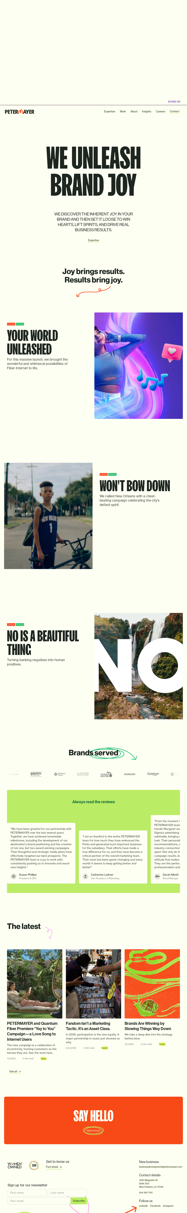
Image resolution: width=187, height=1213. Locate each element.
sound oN (174, 101)
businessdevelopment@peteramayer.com (159, 1166)
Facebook (155, 1206)
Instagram (168, 1206)
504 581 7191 (146, 1192)
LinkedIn (143, 1206)
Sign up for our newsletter (27, 1185)
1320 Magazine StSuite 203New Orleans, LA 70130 (151, 1183)
